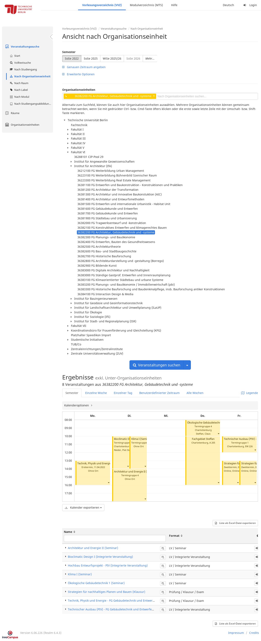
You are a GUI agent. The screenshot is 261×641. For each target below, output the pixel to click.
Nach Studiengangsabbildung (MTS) (31, 103)
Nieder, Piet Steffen (124, 449)
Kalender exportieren (83, 507)
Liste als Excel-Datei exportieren (235, 523)
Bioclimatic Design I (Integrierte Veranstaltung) (100, 557)
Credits (254, 633)
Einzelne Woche (96, 393)
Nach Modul (19, 97)
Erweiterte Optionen (78, 74)
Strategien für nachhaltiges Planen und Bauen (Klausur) (106, 592)
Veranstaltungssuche (21, 46)
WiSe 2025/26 (112, 58)
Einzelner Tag (123, 393)
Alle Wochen (195, 393)
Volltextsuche (20, 62)
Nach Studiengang (23, 69)
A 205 (212, 442)
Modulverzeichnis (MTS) (146, 5)
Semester (68, 52)
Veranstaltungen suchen (156, 365)
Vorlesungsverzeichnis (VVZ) (102, 5)
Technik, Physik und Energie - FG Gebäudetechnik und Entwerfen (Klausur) (119, 600)
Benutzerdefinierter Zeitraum (159, 393)
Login (249, 5)
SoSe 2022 (72, 58)
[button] (108, 482)
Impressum (236, 633)
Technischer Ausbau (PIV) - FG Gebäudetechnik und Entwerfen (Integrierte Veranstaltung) (129, 609)
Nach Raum (18, 83)
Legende (249, 393)
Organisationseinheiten (21, 124)
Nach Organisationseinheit (30, 76)
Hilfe (174, 5)
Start (14, 56)
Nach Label (18, 90)
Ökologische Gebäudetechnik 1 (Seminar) (212, 422)
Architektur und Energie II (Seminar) (136, 471)
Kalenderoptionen (77, 405)
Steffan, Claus (203, 433)
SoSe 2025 (91, 58)
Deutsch (228, 5)
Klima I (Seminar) (141, 439)
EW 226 (249, 446)
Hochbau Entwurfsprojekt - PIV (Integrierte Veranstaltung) (108, 565)
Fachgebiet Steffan (203, 439)
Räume (11, 113)
